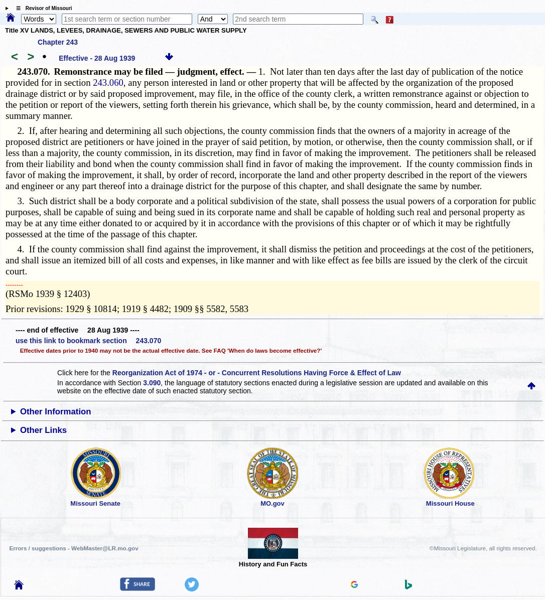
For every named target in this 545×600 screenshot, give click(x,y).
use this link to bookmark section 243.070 (88, 341)
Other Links (43, 430)
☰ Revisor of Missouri (41, 8)
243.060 (108, 82)
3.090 (152, 383)
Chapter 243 (58, 42)
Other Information (55, 411)
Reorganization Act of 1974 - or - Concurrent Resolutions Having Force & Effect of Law (256, 373)
